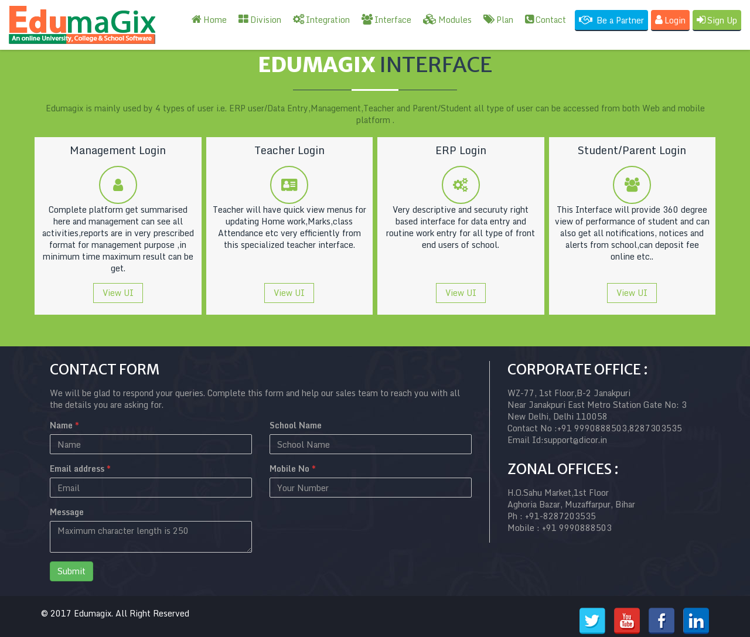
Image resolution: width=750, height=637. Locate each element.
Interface (386, 19)
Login (670, 20)
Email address (80, 469)
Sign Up (717, 20)
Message (67, 512)
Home (209, 19)
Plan (498, 19)
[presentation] (359, 529)
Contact (545, 19)
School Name (296, 425)
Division (259, 19)
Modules (447, 19)
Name (64, 425)
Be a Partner (611, 20)
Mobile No (293, 469)
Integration (321, 19)
